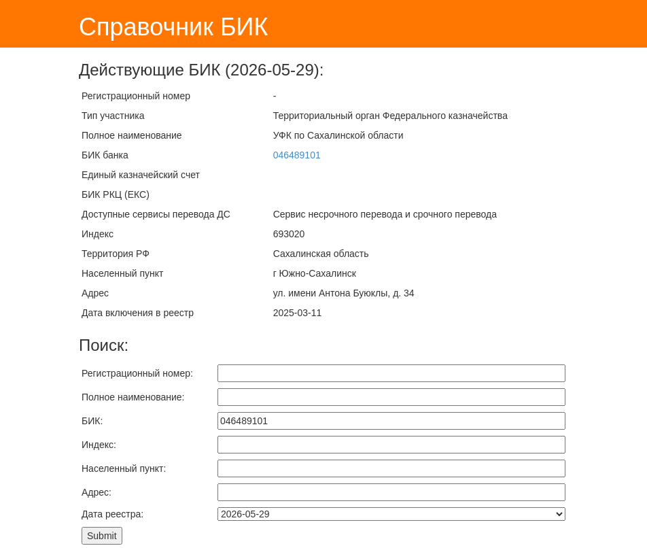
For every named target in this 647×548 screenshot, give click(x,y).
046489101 (297, 155)
